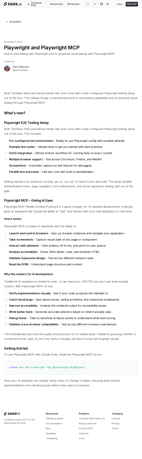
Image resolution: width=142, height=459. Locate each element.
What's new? (14, 113)
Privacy (116, 423)
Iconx (82, 438)
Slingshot (84, 433)
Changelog (52, 438)
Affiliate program (54, 418)
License (116, 418)
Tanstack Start (37, 4)
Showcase (73, 4)
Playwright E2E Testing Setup (26, 123)
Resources (56, 4)
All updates (13, 21)
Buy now (131, 4)
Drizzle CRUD (86, 428)
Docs (120, 4)
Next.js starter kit (87, 423)
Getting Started (16, 348)
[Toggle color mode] (107, 4)
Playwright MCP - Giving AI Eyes (28, 200)
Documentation (54, 423)
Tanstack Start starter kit (92, 418)
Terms (115, 428)
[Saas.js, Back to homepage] (12, 4)
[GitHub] (101, 4)
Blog (48, 428)
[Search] (92, 4)
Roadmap (51, 433)
